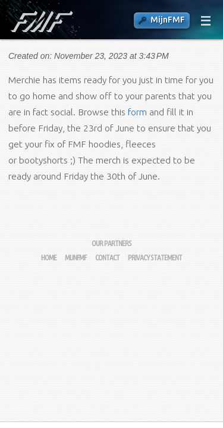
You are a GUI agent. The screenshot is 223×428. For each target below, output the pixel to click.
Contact (107, 257)
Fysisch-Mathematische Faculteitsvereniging (40, 21)
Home (48, 257)
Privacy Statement (155, 257)
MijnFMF (167, 19)
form (137, 112)
